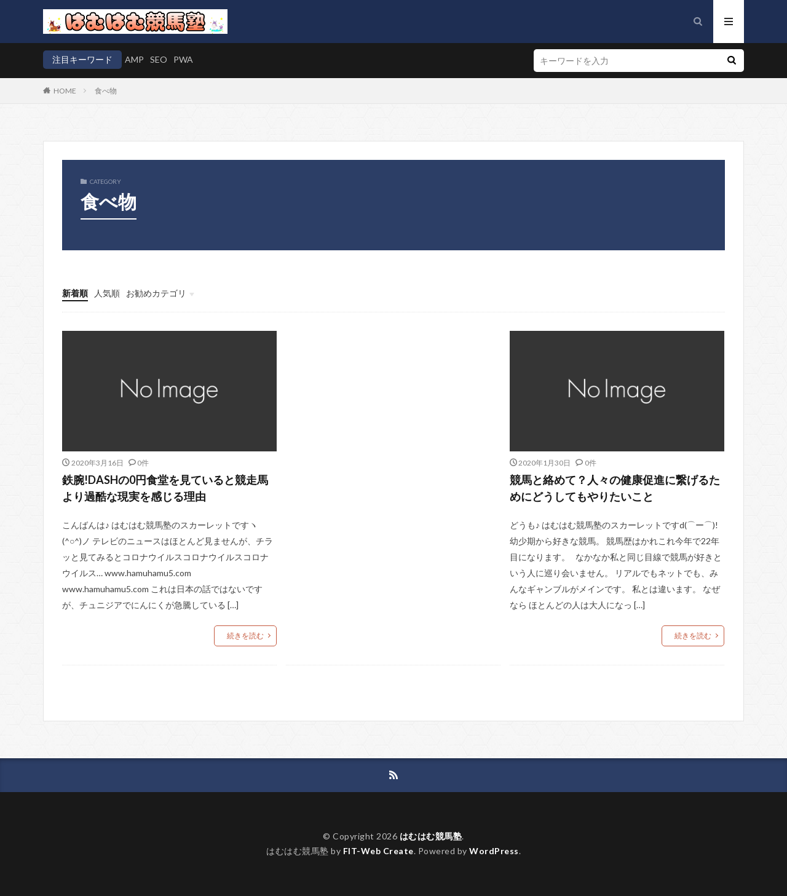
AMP (134, 59)
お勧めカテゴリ (156, 293)
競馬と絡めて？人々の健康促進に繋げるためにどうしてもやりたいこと (615, 488)
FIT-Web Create (378, 851)
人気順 (107, 293)
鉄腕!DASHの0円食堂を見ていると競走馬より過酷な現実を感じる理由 (165, 488)
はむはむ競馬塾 (431, 836)
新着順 (75, 293)
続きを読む (245, 635)
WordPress (494, 851)
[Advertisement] (393, 430)
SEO (158, 59)
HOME (64, 90)
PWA (183, 59)
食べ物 (106, 90)
